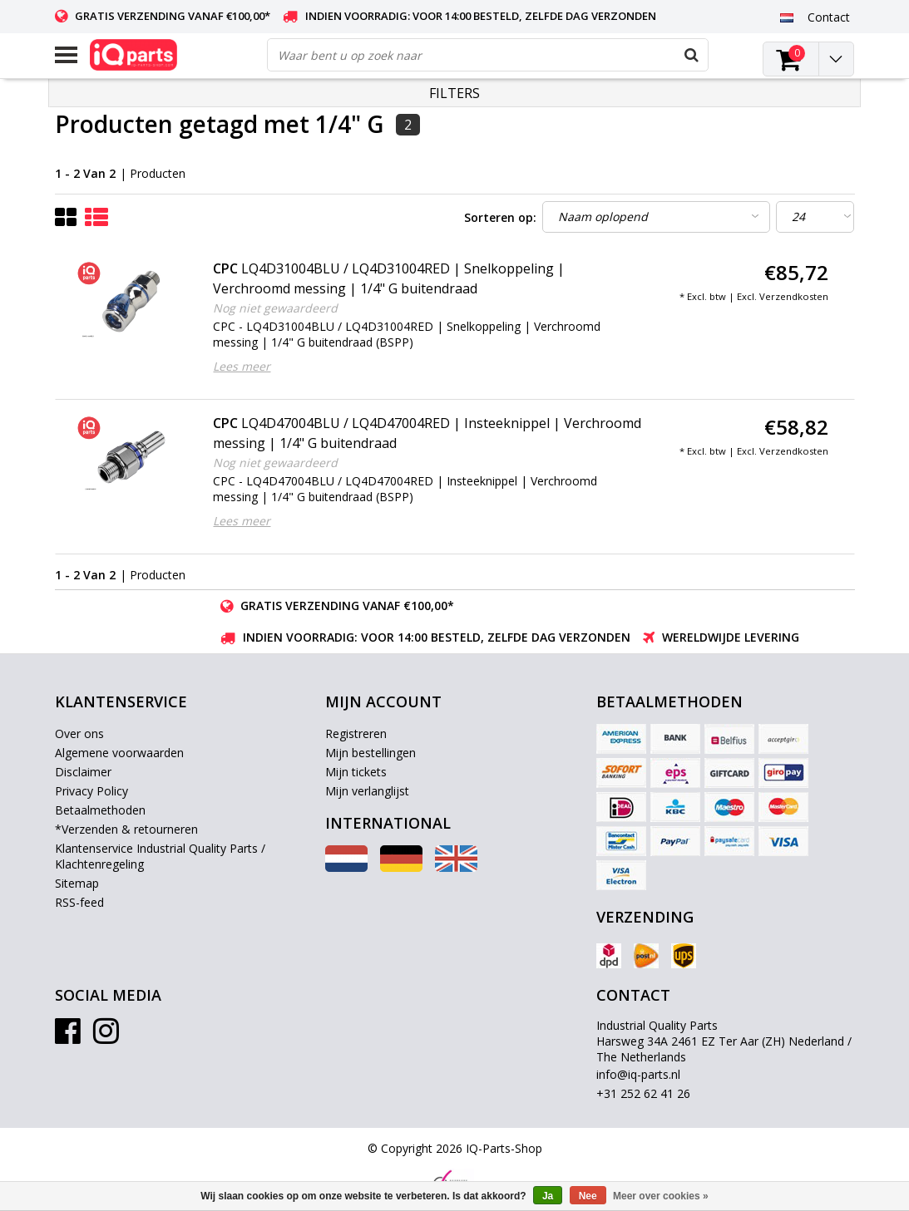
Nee (588, 1196)
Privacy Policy (91, 791)
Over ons (79, 733)
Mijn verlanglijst (367, 791)
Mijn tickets (356, 772)
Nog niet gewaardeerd (275, 308)
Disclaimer (83, 772)
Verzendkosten (793, 296)
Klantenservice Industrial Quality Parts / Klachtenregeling (160, 856)
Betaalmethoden (100, 810)
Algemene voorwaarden (119, 753)
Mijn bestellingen (370, 753)
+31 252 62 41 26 (643, 1093)
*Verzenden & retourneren (126, 829)
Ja (547, 1196)
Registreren (356, 733)
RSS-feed (79, 902)
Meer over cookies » (661, 1196)
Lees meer (241, 366)
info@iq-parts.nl (638, 1074)
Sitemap (77, 883)
